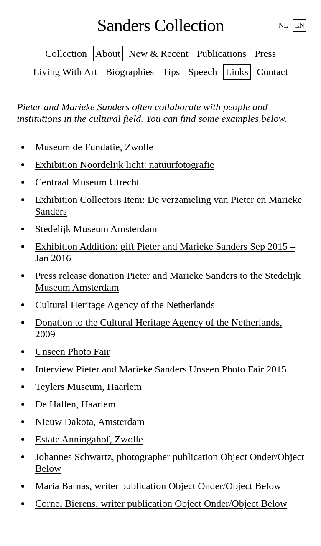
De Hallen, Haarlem (75, 404)
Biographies (129, 71)
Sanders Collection (160, 25)
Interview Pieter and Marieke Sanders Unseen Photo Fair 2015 (160, 369)
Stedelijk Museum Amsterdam (96, 228)
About (107, 53)
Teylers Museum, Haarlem (88, 386)
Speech (202, 71)
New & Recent (159, 53)
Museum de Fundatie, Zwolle (94, 147)
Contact (272, 71)
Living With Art (65, 71)
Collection (66, 53)
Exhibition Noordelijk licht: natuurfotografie (124, 164)
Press (265, 53)
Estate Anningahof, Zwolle (89, 439)
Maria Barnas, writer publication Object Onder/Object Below (158, 485)
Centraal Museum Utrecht (87, 182)
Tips (171, 71)
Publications (222, 53)
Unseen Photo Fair (72, 351)
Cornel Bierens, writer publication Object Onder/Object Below (161, 503)
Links (237, 71)
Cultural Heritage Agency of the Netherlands (125, 304)
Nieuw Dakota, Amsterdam (90, 421)
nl (283, 25)
